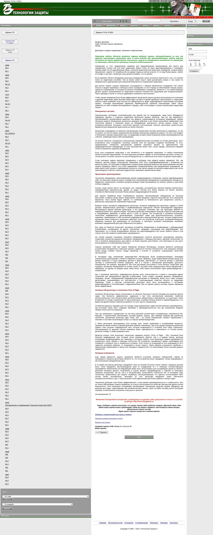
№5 (6, 458)
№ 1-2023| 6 (10, 133)
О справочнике (141, 523)
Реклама (163, 523)
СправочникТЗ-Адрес (10, 42)
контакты (167, 25)
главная (98, 25)
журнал (122, 25)
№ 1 (7, 71)
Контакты (174, 523)
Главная (102, 523)
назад (139, 437)
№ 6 (7, 78)
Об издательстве (115, 523)
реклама (145, 25)
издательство (110, 25)
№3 (6, 255)
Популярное (5, 516)
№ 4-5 (7, 120)
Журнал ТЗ (9, 32)
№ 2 (7, 68)
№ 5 (7, 81)
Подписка (154, 523)
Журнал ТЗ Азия (10, 51)
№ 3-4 (7, 84)
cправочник (133, 25)
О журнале (128, 523)
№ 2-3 (7, 143)
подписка (156, 25)
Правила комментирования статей (108, 418)
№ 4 (7, 140)
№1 (6, 261)
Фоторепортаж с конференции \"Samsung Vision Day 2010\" (28, 405)
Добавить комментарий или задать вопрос (113, 415)
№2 (6, 258)
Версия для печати (102, 422)
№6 (6, 291)
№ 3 (7, 124)
